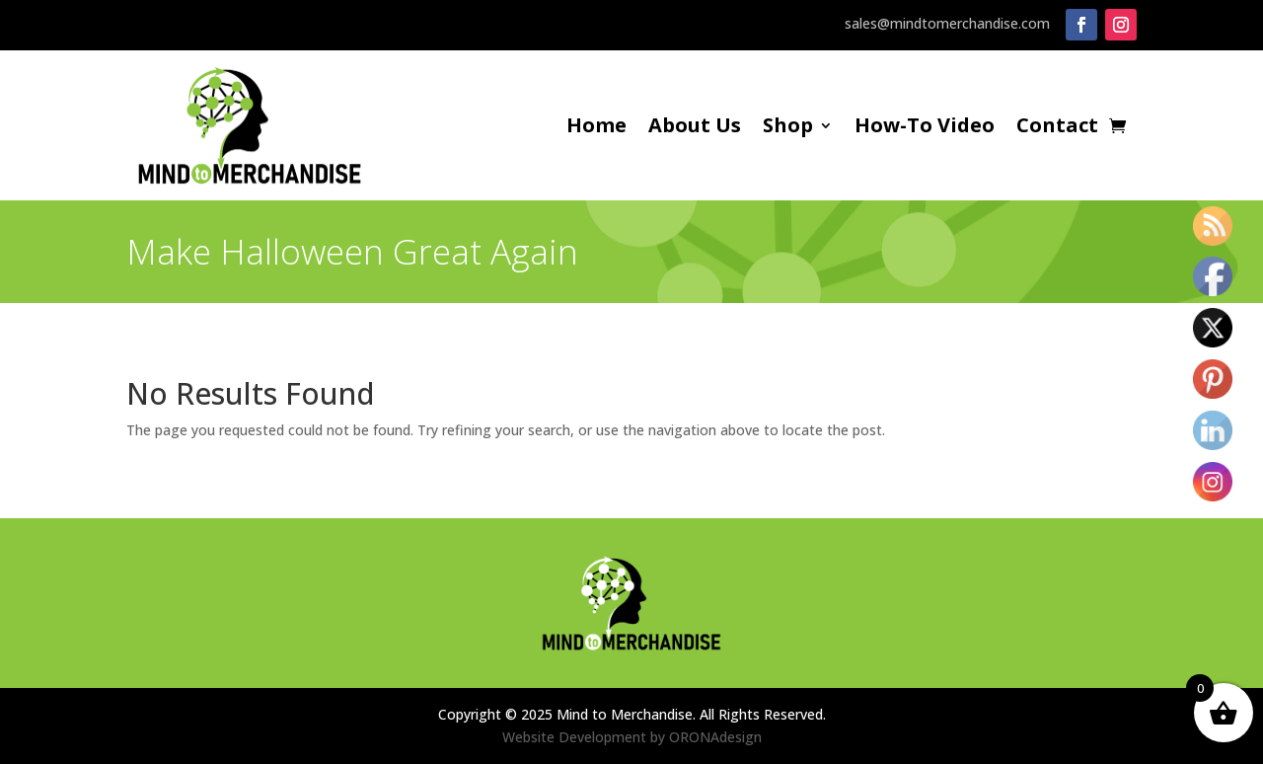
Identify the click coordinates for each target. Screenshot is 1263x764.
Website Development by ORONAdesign (632, 736)
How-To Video (924, 128)
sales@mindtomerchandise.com (947, 23)
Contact (1057, 128)
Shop (788, 128)
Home (596, 128)
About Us (694, 128)
